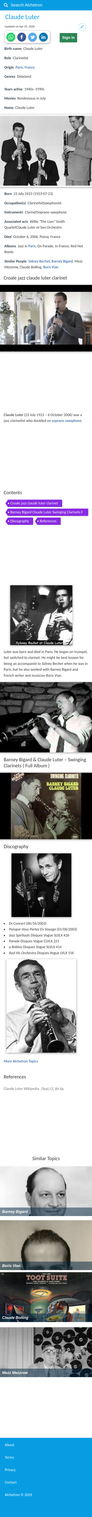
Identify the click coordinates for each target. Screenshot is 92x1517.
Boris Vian (50, 267)
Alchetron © (18, 1494)
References (48, 521)
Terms (9, 1457)
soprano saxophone (67, 420)
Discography (19, 521)
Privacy (10, 1470)
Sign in (68, 38)
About (9, 1445)
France (30, 67)
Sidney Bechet (39, 261)
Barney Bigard (62, 261)
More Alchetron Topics (21, 1061)
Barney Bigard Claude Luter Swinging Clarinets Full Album (46, 513)
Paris (19, 67)
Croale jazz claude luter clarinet (34, 503)
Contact (10, 1482)
